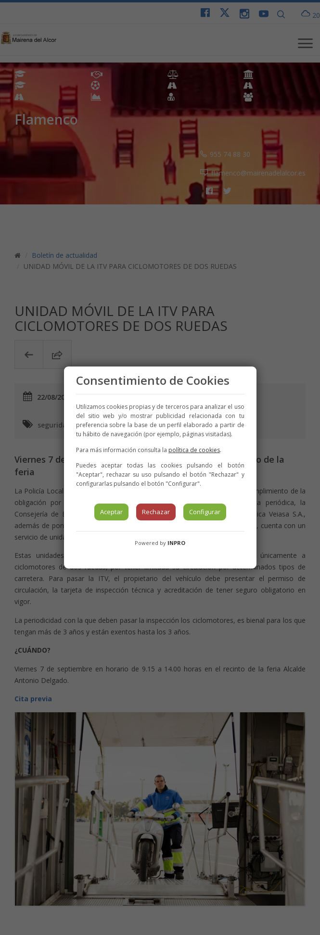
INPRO (176, 542)
